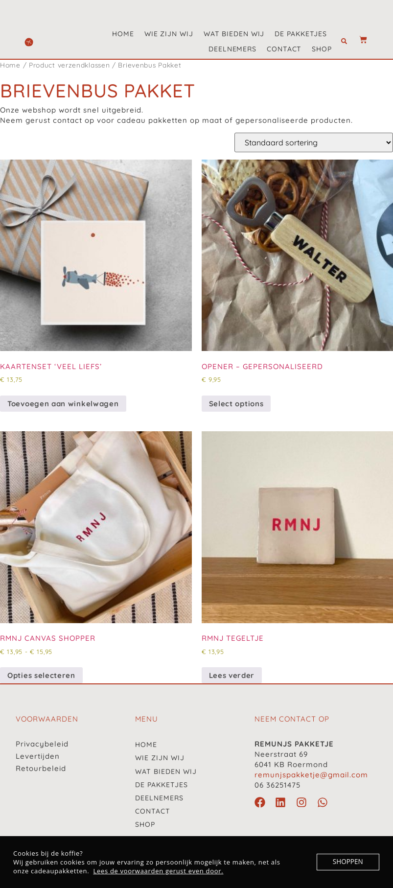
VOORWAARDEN (47, 719)
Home (123, 33)
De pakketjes (301, 33)
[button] (344, 41)
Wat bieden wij (234, 33)
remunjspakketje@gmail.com (311, 774)
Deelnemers (232, 49)
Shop (322, 49)
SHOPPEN (348, 862)
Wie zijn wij (168, 33)
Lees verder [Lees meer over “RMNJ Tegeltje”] (232, 675)
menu (146, 719)
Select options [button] (236, 403)
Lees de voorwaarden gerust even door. (158, 870)
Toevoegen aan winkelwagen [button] (63, 403)
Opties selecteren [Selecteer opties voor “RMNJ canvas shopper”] (41, 675)
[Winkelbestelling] (313, 142)
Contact (284, 49)
